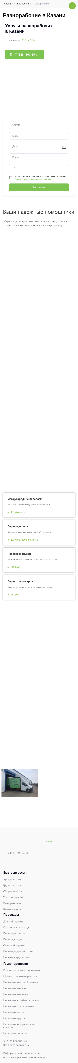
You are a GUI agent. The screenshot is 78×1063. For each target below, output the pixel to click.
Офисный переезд (14, 945)
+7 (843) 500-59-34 (17, 852)
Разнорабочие (12, 903)
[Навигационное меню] (72, 6)
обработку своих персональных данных (32, 179)
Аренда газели (12, 879)
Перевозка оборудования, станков (19, 1025)
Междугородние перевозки (25, 499)
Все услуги (23, 3)
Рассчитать (39, 187)
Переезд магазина (14, 933)
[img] (12, 862)
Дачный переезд (13, 921)
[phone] (39, 168)
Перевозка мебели (14, 988)
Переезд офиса (17, 526)
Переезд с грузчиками (17, 957)
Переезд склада (12, 939)
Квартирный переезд (16, 927)
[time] (39, 157)
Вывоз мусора (12, 909)
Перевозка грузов (19, 553)
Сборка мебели (12, 891)
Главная (7, 3)
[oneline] (39, 125)
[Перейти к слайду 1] (39, 108)
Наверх (50, 841)
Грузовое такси (12, 885)
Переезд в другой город (18, 951)
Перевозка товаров (20, 581)
